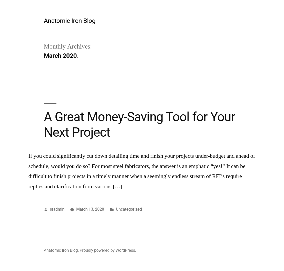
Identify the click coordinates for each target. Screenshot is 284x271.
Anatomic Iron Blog (69, 20)
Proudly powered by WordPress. (108, 250)
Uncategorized (129, 209)
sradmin (57, 209)
